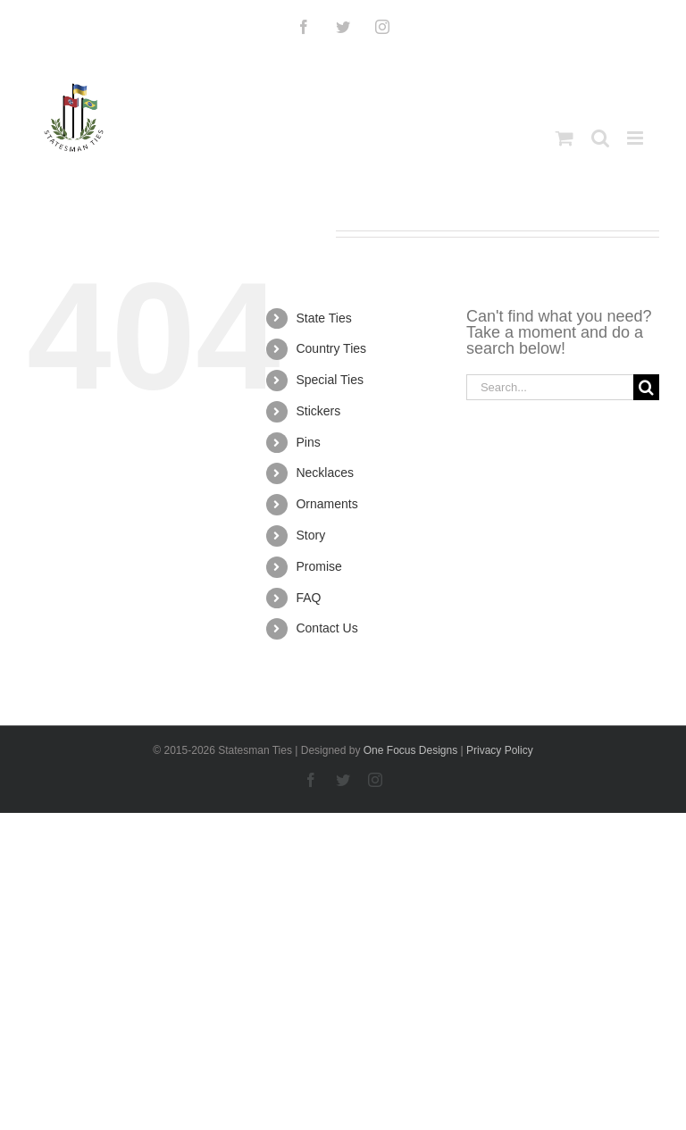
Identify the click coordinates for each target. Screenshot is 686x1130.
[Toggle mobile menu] (636, 138)
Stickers (318, 411)
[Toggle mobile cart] (564, 138)
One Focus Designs (410, 750)
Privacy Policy (499, 750)
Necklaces (325, 472)
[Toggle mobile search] (600, 138)
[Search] (646, 387)
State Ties (323, 318)
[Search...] (549, 387)
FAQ (308, 597)
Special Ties (329, 379)
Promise (318, 566)
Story (310, 535)
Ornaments (326, 504)
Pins (308, 442)
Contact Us (326, 628)
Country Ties (331, 348)
